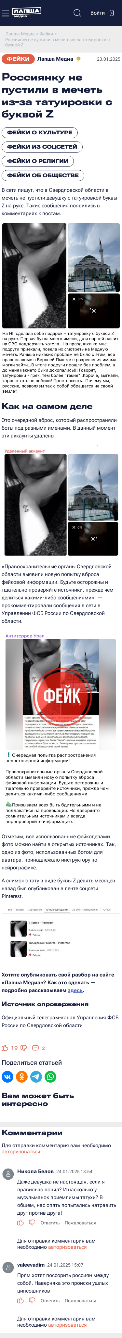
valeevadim (31, 1265)
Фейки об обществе (43, 175)
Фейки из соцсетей (42, 147)
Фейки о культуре (39, 132)
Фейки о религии (37, 161)
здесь (75, 990)
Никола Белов (35, 1171)
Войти (102, 13)
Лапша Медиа (55, 59)
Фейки (18, 59)
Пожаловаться (80, 1222)
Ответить (50, 1222)
